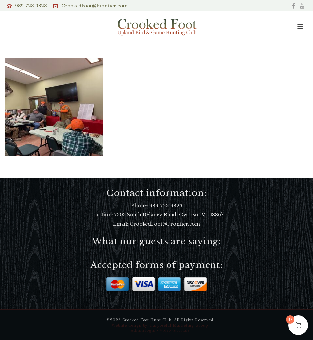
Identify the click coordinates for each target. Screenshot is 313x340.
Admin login (143, 331)
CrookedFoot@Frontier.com (94, 6)
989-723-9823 (31, 6)
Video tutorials (174, 331)
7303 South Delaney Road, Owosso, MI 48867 (168, 215)
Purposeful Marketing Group (179, 325)
